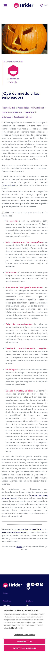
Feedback (29, 112)
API (27, 605)
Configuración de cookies (24, 635)
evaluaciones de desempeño (15, 532)
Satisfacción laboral (23, 117)
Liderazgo (6, 117)
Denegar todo (24, 641)
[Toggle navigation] (5, 5)
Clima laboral (37, 107)
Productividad (8, 107)
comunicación (20, 529)
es (44, 5)
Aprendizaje (23, 107)
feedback (36, 529)
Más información (17, 628)
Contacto (7, 605)
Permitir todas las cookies (24, 648)
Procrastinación (10, 185)
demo (19, 546)
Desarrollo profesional (12, 112)
